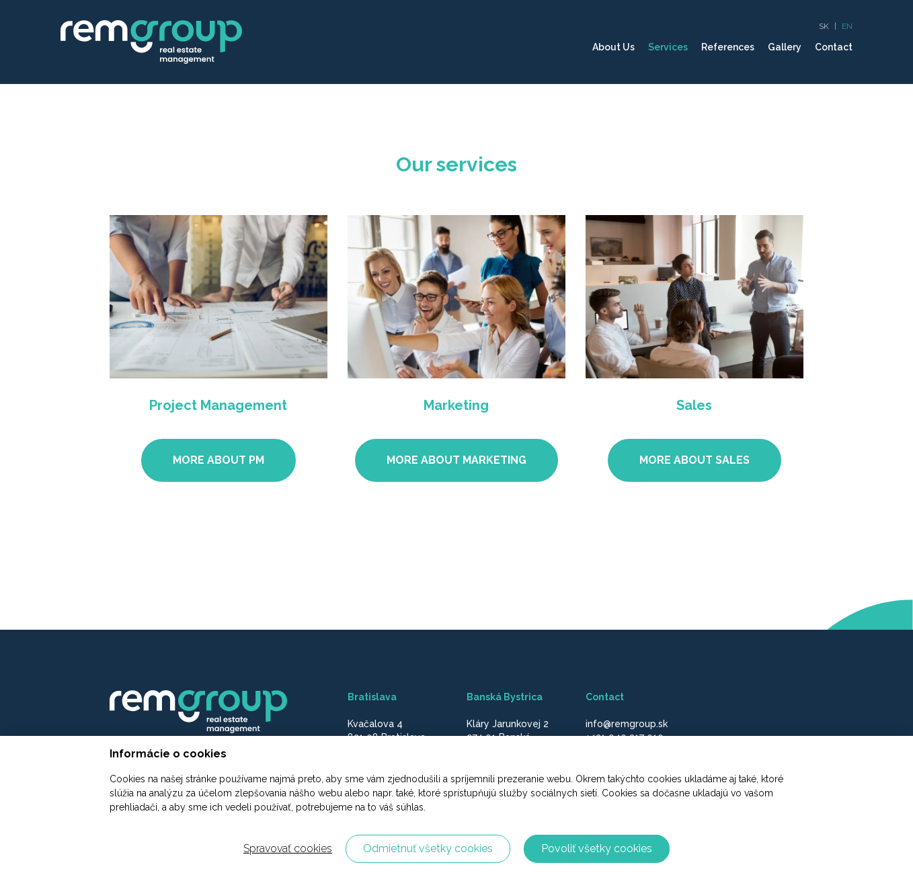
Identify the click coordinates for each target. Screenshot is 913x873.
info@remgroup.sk (627, 723)
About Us (613, 47)
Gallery (784, 47)
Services (668, 47)
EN (847, 26)
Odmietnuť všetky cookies (428, 848)
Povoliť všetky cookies (596, 848)
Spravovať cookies (287, 848)
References (727, 47)
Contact (833, 47)
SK (824, 26)
